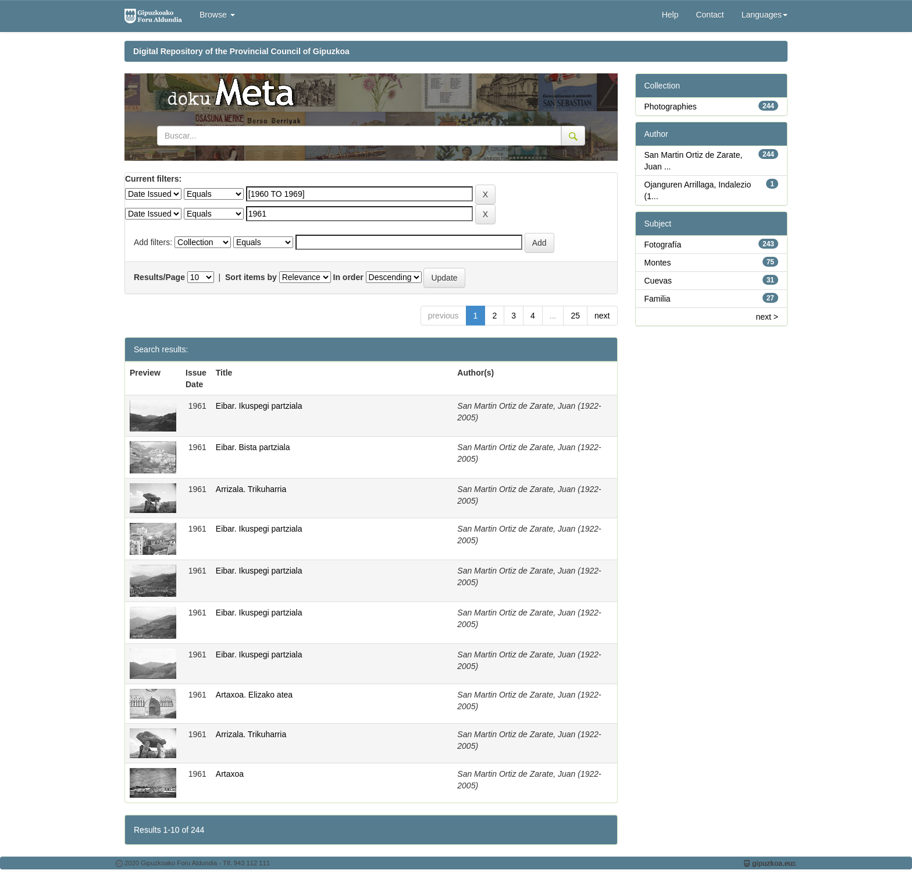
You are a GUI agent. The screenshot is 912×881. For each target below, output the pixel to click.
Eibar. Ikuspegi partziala (259, 406)
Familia (657, 298)
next (602, 315)
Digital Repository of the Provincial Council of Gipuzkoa (241, 51)
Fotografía (663, 244)
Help (670, 14)
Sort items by (251, 277)
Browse (217, 14)
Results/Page (159, 277)
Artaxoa (230, 774)
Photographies (670, 106)
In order (348, 277)
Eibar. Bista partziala (253, 447)
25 (575, 315)
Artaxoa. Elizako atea (254, 694)
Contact (710, 14)
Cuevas (658, 280)
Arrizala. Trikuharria (251, 489)
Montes (657, 262)
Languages (765, 14)
